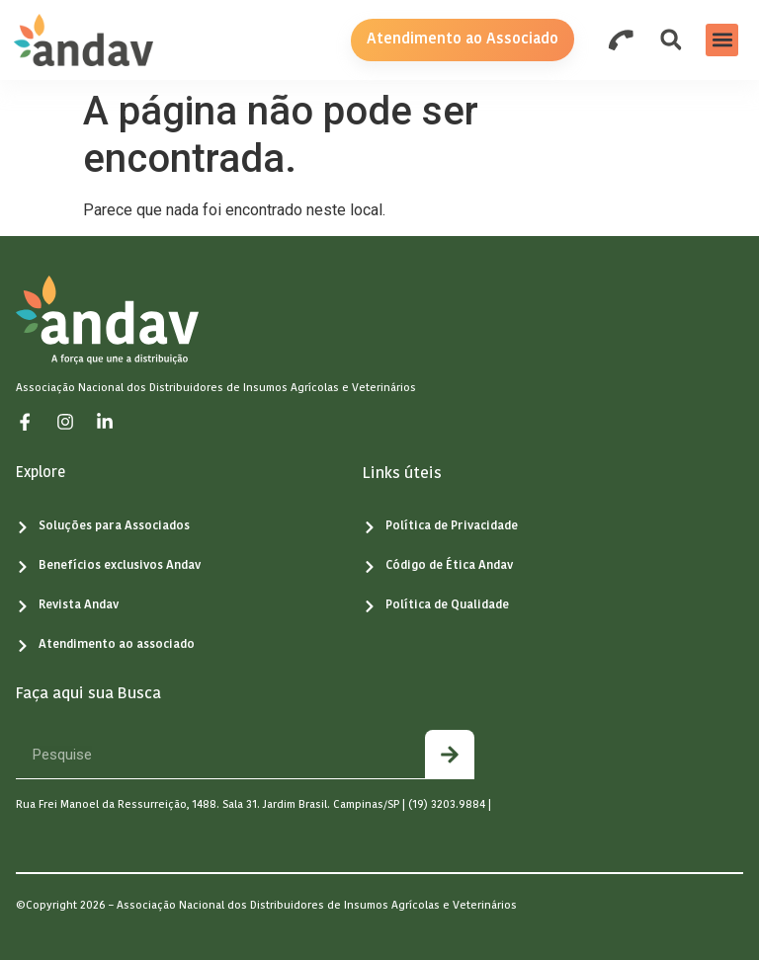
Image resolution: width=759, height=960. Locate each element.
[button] (722, 40)
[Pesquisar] (449, 754)
